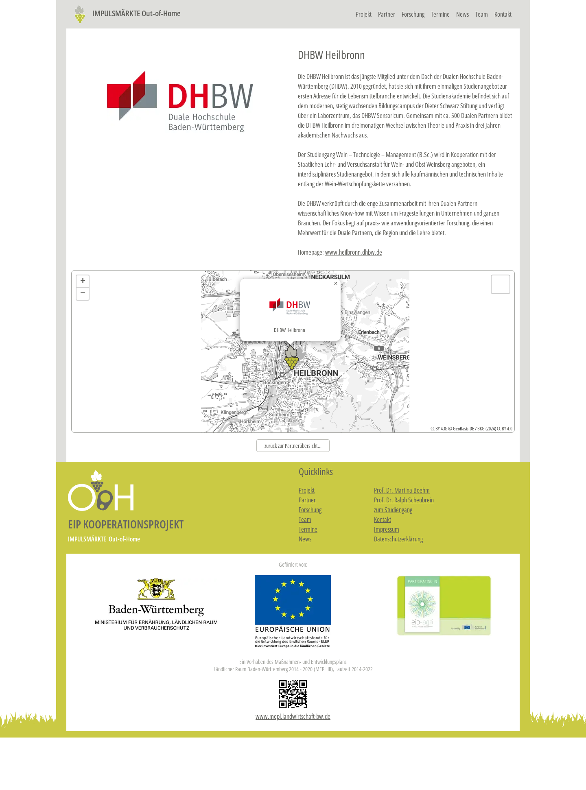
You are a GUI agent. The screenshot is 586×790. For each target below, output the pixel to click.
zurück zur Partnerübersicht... (293, 446)
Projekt (364, 14)
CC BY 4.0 (504, 428)
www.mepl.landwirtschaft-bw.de (293, 716)
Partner (386, 14)
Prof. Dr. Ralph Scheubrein (404, 499)
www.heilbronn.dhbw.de (353, 252)
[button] (292, 351)
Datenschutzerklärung (398, 539)
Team (481, 14)
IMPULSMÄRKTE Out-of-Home (126, 13)
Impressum (386, 529)
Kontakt (503, 14)
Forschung (413, 14)
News (462, 14)
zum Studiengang (393, 509)
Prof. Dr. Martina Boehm (402, 490)
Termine (440, 14)
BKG (481, 428)
